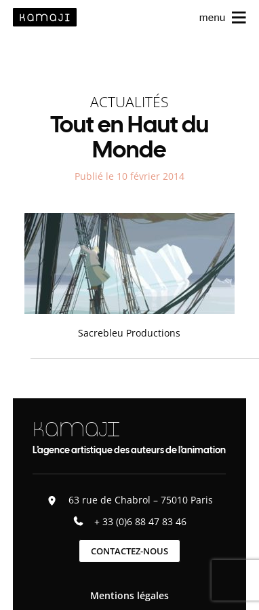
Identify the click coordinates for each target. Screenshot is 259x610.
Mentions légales (129, 595)
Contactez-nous (129, 551)
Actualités (129, 101)
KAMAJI (76, 429)
